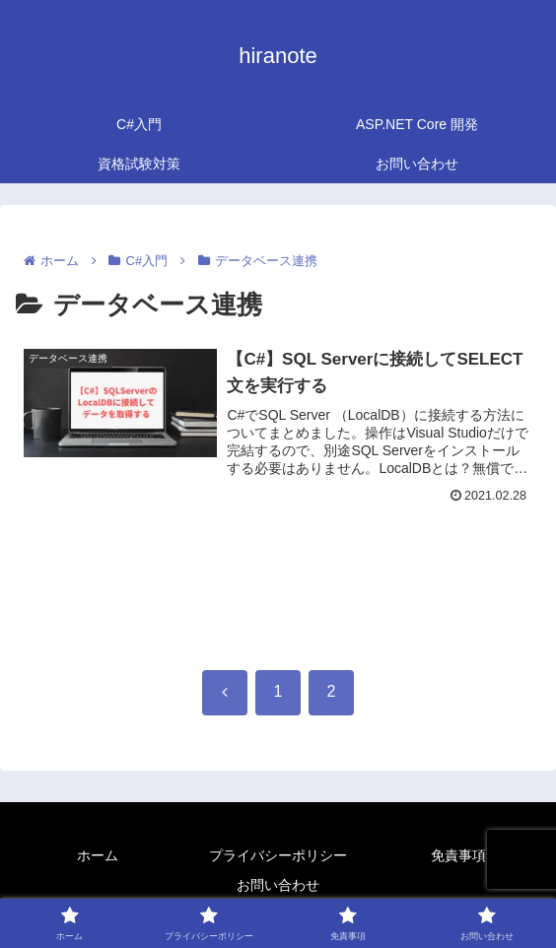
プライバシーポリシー (278, 855)
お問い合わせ (278, 885)
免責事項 (458, 855)
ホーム (97, 855)
